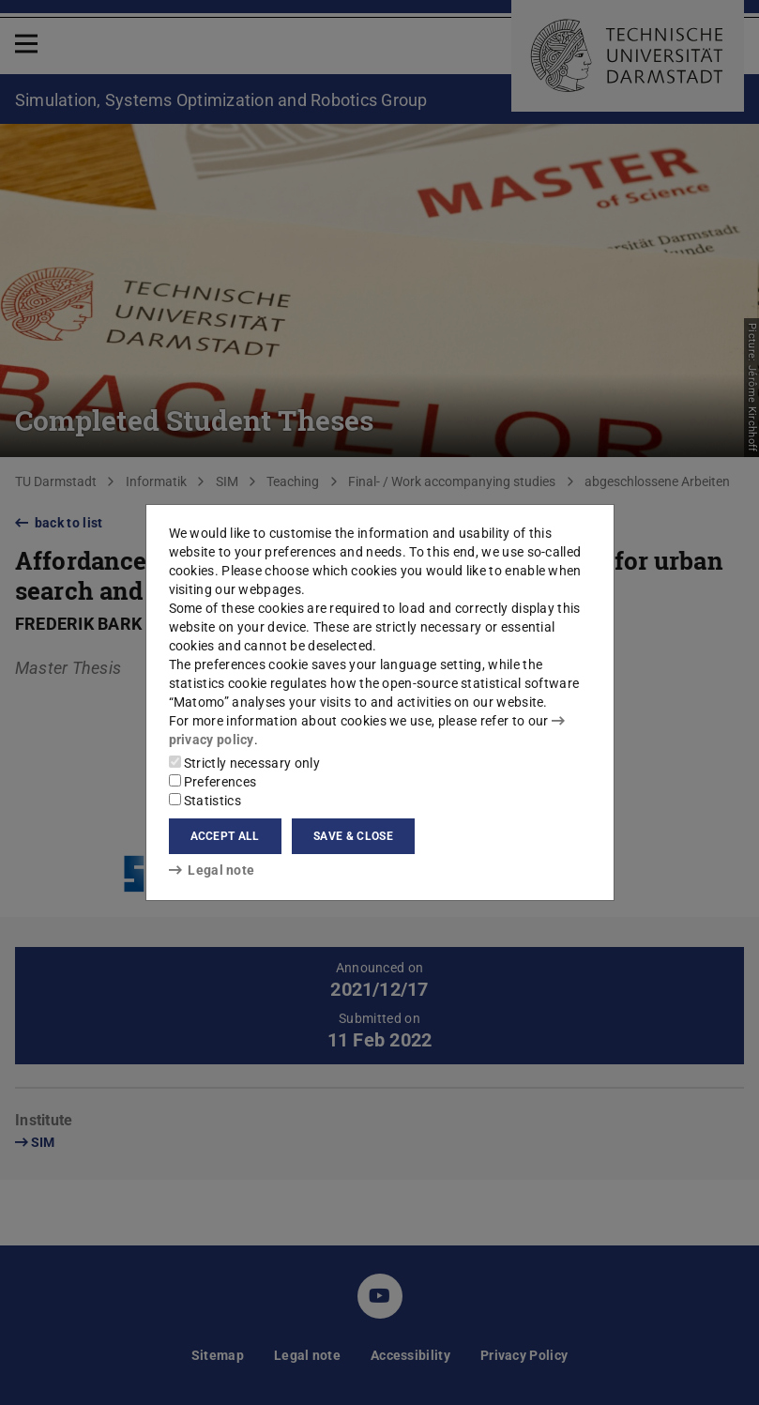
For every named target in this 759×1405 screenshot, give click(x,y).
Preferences (213, 781)
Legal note (212, 870)
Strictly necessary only (244, 763)
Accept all (225, 836)
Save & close (353, 836)
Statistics (205, 800)
